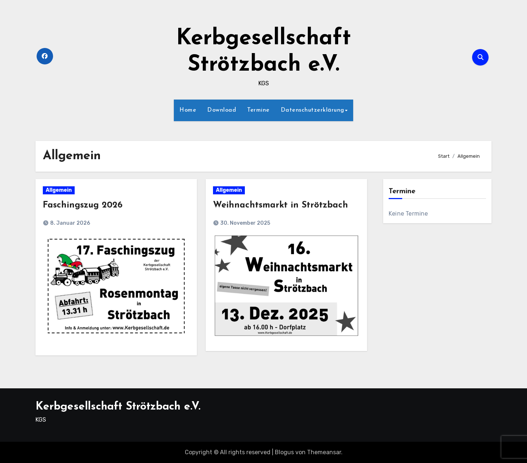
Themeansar (324, 452)
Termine (258, 110)
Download (221, 110)
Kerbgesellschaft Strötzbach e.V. (118, 406)
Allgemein (59, 190)
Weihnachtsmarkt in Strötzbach (280, 205)
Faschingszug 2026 (83, 205)
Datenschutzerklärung (312, 110)
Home (187, 110)
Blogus (284, 452)
